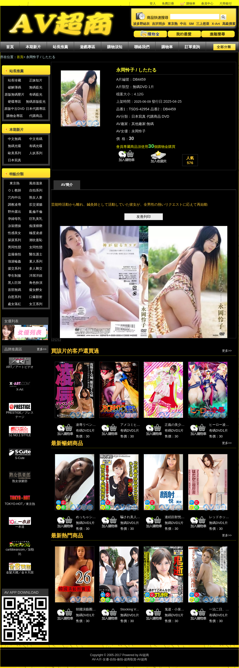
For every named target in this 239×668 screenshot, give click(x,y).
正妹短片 (35, 80)
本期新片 (33, 47)
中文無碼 (14, 139)
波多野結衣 (141, 24)
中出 (183, 24)
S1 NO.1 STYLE (20, 434)
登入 (153, 3)
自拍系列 (35, 190)
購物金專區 (14, 116)
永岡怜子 (138, 131)
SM (191, 24)
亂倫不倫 (35, 212)
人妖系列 (35, 153)
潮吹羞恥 (35, 240)
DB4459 (139, 79)
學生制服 (14, 275)
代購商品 (35, 116)
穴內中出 (14, 197)
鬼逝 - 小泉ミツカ (178, 609)
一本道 (20, 525)
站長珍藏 (14, 80)
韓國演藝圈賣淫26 (89, 609)
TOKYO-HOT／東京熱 (20, 502)
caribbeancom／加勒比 (20, 550)
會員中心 (207, 3)
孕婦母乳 (14, 219)
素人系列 (35, 261)
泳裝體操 (14, 226)
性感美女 (14, 233)
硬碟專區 (14, 101)
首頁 (10, 47)
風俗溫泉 (35, 183)
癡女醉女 (35, 290)
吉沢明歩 (158, 24)
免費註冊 (168, 3)
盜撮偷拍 (14, 254)
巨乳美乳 (35, 219)
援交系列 (14, 268)
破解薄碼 (14, 87)
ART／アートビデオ (19, 365)
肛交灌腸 (35, 204)
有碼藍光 (35, 94)
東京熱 (173, 24)
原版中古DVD (14, 109)
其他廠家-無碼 (142, 124)
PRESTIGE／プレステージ (20, 413)
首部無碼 (14, 290)
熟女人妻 (35, 197)
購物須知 (114, 47)
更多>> (41, 349)
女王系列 (35, 304)
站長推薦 (60, 47)
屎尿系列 (14, 240)
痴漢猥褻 (35, 226)
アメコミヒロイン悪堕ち (138, 425)
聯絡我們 (141, 47)
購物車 (190, 3)
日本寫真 (14, 160)
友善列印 (143, 217)
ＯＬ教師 (14, 190)
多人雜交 (35, 268)
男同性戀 (14, 247)
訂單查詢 (192, 47)
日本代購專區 (36, 109)
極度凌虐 (35, 233)
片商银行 (227, 3)
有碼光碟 (35, 146)
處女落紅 (14, 304)
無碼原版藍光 (36, 101)
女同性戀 (35, 247)
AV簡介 (67, 185)
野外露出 (14, 212)
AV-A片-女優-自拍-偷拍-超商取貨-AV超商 (119, 659)
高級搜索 (228, 24)
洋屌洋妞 (35, 275)
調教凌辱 (14, 204)
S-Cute (20, 456)
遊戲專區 (87, 47)
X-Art (216, 24)
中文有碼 (35, 139)
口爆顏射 (35, 297)
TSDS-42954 (139, 109)
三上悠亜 (202, 24)
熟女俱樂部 (20, 479)
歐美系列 (14, 153)
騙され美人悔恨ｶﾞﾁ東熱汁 (139, 517)
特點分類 (16, 174)
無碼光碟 (14, 146)
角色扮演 (35, 283)
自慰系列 (14, 297)
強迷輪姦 (14, 261)
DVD (165, 116)
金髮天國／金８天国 (19, 571)
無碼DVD (140, 87)
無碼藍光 (35, 87)
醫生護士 (35, 254)
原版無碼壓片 (14, 94)
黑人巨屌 (14, 283)
